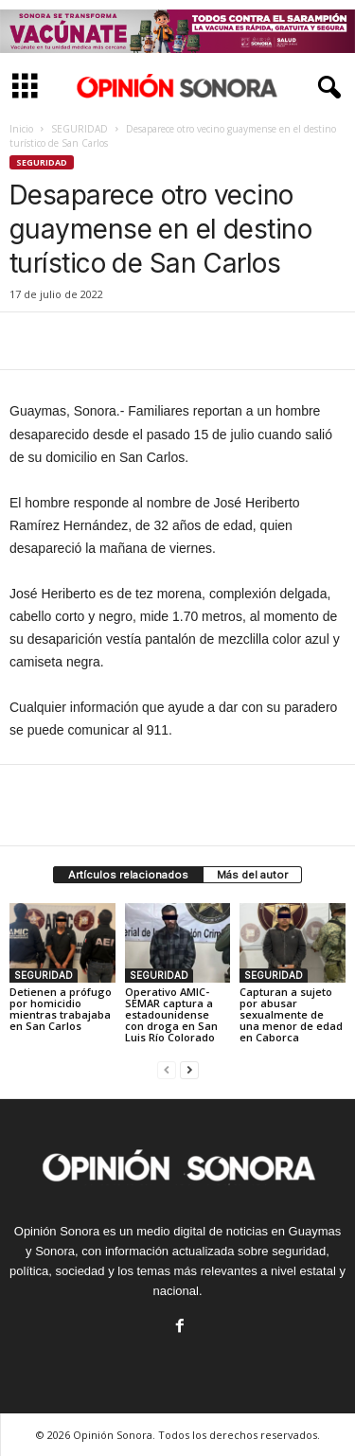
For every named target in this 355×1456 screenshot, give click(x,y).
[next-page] (189, 1069)
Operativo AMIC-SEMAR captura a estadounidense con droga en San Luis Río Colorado (171, 1014)
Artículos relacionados (128, 874)
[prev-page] (166, 1069)
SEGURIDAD (79, 128)
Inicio (21, 128)
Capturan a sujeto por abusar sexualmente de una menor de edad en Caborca (291, 1014)
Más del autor (252, 874)
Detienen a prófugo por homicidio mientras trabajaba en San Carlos (60, 1009)
